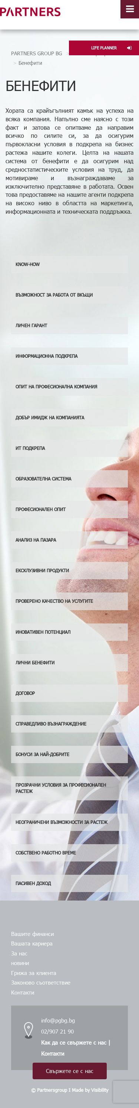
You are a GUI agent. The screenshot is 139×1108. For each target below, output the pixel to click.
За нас (19, 953)
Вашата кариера (32, 943)
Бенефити (30, 62)
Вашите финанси (32, 933)
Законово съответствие (40, 982)
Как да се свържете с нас (73, 1042)
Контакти (22, 992)
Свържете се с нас (69, 1070)
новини (20, 963)
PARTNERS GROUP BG (36, 53)
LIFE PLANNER (111, 47)
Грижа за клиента (33, 972)
